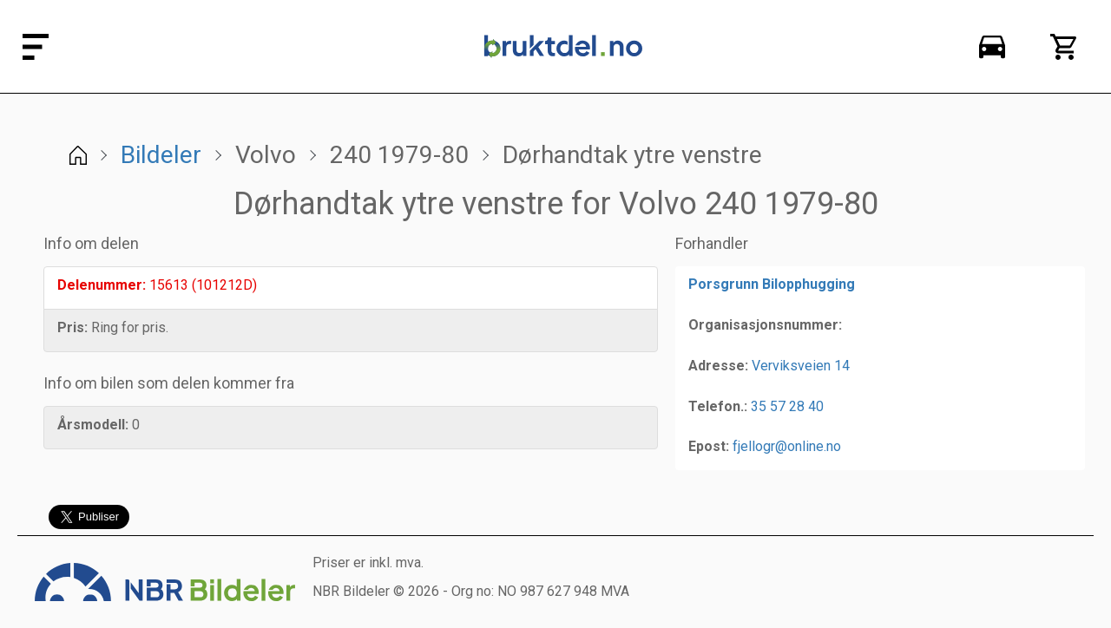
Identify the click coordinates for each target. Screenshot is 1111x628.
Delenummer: (101, 285)
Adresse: (718, 365)
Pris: (72, 327)
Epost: (708, 446)
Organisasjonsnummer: (765, 325)
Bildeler (161, 155)
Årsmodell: (92, 424)
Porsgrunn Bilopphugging (771, 284)
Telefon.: (717, 406)
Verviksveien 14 (801, 365)
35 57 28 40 (787, 406)
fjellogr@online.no (787, 446)
